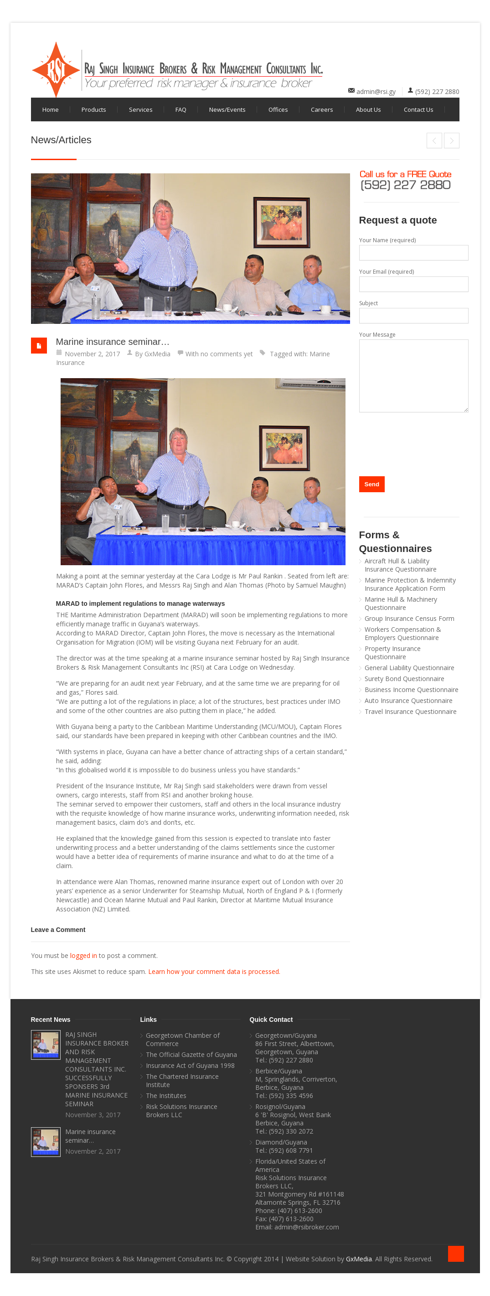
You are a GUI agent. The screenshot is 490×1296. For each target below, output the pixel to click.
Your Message (409, 371)
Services (141, 109)
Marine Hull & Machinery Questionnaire (401, 603)
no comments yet (227, 353)
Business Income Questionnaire (412, 690)
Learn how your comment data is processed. (214, 971)
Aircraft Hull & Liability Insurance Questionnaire (401, 565)
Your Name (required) (409, 248)
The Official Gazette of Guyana (191, 1055)
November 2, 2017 (92, 353)
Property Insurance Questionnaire (393, 653)
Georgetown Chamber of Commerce (183, 1039)
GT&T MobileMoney (451, 140)
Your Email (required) (409, 280)
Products (94, 109)
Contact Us (418, 109)
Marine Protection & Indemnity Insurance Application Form (410, 584)
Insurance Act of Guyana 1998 (190, 1066)
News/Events (227, 109)
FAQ (180, 109)
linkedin (423, 47)
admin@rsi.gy (376, 91)
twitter (438, 47)
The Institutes (166, 1096)
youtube (453, 47)
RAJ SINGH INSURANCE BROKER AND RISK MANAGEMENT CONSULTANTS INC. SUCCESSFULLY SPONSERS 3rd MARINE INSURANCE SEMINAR (434, 140)
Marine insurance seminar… (113, 342)
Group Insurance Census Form (409, 618)
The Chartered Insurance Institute (182, 1080)
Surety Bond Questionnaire (404, 679)
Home (50, 109)
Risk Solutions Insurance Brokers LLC (181, 1111)
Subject (409, 311)
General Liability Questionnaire (409, 668)
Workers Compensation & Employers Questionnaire (403, 633)
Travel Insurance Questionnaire (411, 712)
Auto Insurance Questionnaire (409, 701)
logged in (83, 955)
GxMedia (157, 353)
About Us (368, 109)
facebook (408, 47)
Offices (278, 109)
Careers (322, 109)
